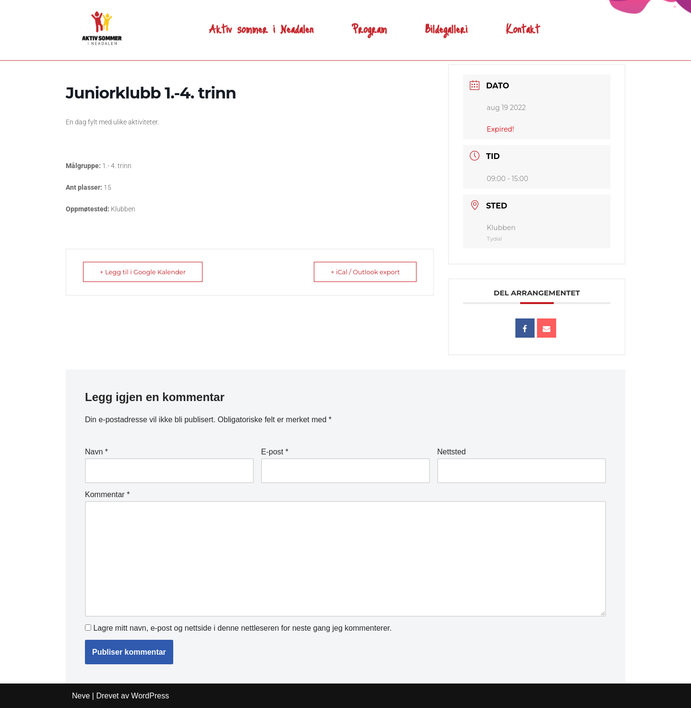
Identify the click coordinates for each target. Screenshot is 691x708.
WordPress (150, 696)
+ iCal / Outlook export (365, 272)
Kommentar (107, 494)
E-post (274, 452)
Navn (96, 452)
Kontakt (523, 22)
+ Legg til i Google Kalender (143, 272)
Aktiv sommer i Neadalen (261, 22)
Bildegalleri (446, 22)
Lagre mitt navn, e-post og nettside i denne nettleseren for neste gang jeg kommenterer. (242, 628)
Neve (81, 696)
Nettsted (451, 452)
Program (369, 22)
